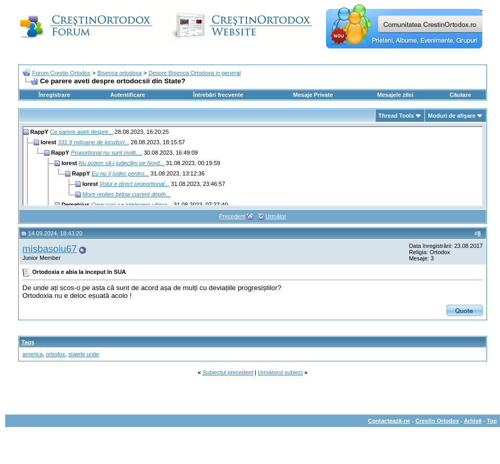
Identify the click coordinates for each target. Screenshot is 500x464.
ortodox (55, 354)
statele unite (83, 354)
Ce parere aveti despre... (81, 132)
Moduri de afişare (452, 115)
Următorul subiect (280, 372)
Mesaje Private (313, 95)
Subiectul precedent (228, 372)
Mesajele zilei (395, 95)
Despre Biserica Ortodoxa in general (194, 73)
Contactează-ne (389, 421)
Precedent (232, 216)
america (32, 354)
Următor (276, 216)
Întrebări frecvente (218, 95)
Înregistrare (54, 95)
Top (492, 421)
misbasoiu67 (49, 248)
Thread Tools (396, 115)
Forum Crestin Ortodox (61, 73)
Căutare (460, 95)
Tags (27, 342)
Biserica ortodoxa (119, 73)
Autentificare (127, 95)
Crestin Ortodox (437, 421)
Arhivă (473, 421)
